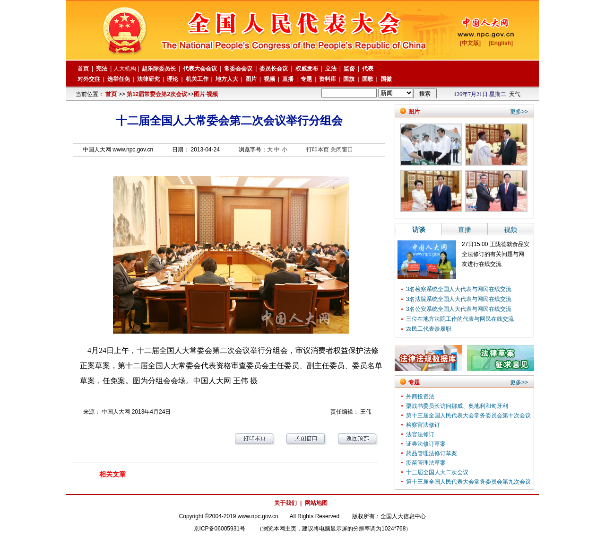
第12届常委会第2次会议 (157, 94)
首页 (111, 94)
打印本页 (317, 149)
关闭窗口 (341, 149)
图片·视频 (206, 94)
